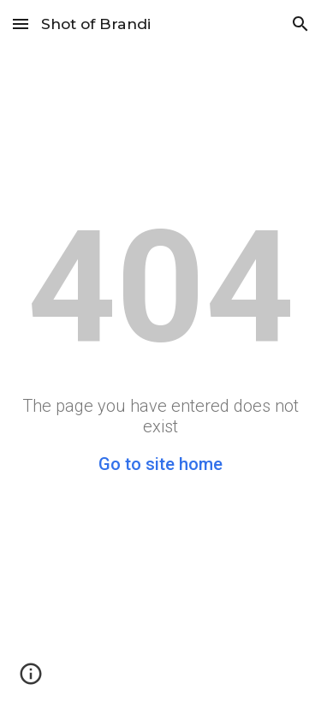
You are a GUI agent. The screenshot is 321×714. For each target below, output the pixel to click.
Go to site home (160, 464)
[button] (20, 23)
